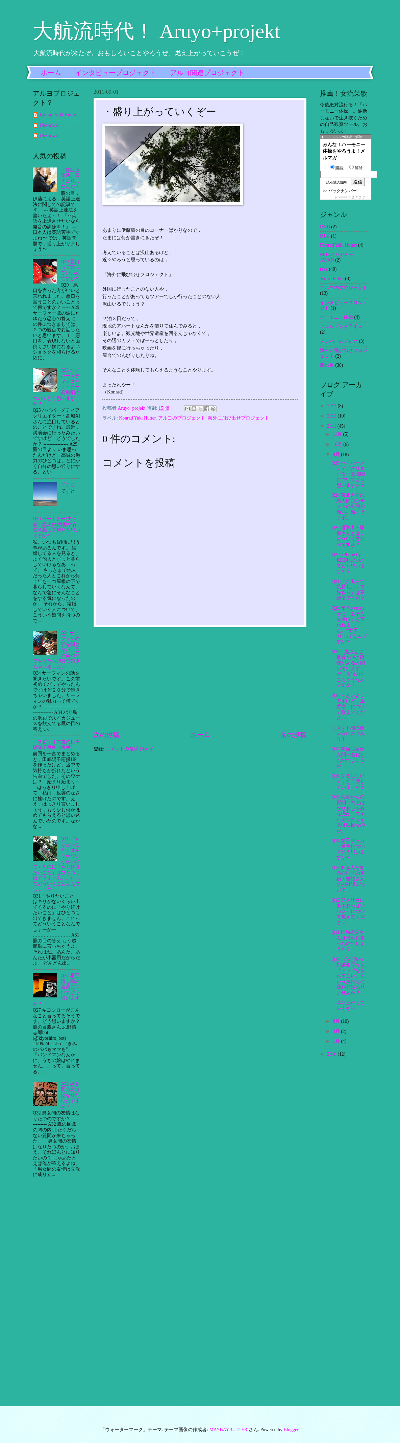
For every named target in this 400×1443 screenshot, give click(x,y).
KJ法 (325, 236)
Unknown (49, 125)
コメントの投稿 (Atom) (129, 748)
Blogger (290, 1429)
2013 (332, 405)
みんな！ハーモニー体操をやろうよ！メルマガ (344, 151)
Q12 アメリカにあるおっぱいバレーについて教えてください (348, 911)
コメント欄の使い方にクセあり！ (348, 733)
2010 (332, 1054)
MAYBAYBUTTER (228, 1429)
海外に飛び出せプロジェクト (238, 418)
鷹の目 (327, 365)
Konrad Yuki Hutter (137, 418)
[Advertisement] (200, 678)
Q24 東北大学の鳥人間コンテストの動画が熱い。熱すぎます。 (348, 506)
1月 (337, 1041)
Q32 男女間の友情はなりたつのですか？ (70, 1095)
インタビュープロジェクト (115, 72)
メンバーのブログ (339, 341)
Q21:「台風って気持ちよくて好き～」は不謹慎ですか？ (348, 590)
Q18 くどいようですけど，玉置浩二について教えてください (348, 706)
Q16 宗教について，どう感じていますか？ (348, 781)
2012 (332, 416)
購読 (337, 167)
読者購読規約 (336, 182)
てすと (68, 484)
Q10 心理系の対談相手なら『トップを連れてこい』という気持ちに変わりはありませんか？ (348, 976)
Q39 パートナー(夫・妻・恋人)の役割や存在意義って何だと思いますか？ (56, 527)
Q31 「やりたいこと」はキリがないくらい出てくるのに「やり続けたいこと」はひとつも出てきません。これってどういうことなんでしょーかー (56, 864)
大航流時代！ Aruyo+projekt (156, 31)
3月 (337, 1031)
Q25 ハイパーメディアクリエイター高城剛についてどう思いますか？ (348, 474)
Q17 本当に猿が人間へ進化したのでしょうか (348, 757)
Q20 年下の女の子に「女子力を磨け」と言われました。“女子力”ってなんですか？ (349, 625)
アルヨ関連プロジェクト (207, 72)
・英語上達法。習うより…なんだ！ (70, 178)
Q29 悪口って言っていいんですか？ (70, 270)
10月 (338, 444)
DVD (325, 226)
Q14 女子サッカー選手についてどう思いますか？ (348, 849)
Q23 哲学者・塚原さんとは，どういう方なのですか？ (348, 536)
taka (324, 269)
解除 (356, 167)
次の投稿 (106, 734)
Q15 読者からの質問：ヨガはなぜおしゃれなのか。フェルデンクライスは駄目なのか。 (348, 813)
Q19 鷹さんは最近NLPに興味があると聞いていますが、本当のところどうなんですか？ (348, 668)
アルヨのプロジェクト (181, 418)
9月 (337, 454)
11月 (338, 434)
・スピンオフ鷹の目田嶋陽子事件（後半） (56, 744)
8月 (337, 1021)
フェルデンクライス (341, 326)
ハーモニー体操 (336, 317)
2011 (332, 426)
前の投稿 (293, 734)
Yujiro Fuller (332, 278)
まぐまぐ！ (360, 197)
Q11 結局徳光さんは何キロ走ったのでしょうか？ (348, 941)
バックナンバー (342, 190)
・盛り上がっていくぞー (348, 1005)
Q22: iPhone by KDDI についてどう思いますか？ (348, 563)
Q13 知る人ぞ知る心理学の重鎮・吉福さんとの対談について (348, 879)
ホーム (51, 72)
